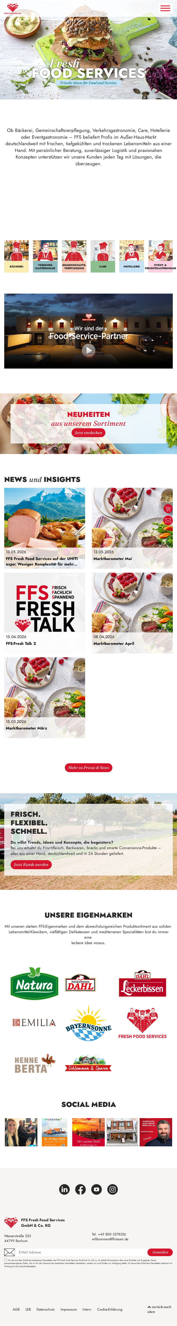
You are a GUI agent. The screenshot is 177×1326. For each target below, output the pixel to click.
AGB (16, 1309)
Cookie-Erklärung (109, 1309)
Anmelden (160, 1252)
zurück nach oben (159, 1309)
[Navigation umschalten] (166, 8)
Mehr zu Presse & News (88, 767)
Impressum (69, 1309)
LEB (28, 1309)
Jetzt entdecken (88, 432)
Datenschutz (46, 1309)
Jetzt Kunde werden (31, 864)
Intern (87, 1309)
